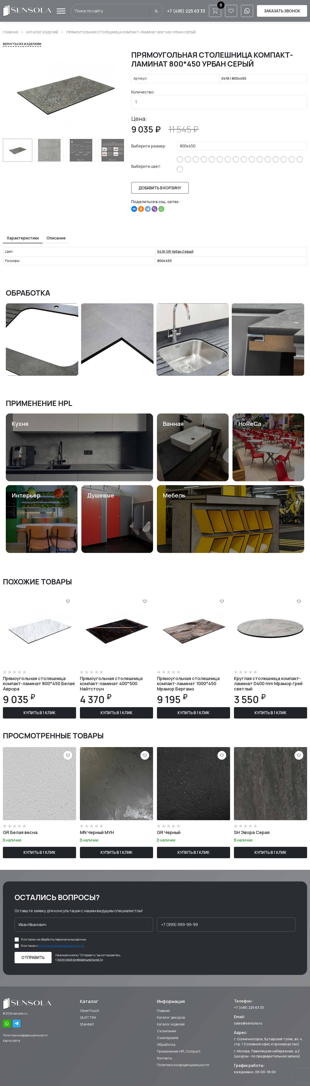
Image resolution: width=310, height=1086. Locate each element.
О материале (167, 1037)
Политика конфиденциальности (25, 1035)
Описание (56, 238)
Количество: (143, 92)
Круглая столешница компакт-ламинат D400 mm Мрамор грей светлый (268, 683)
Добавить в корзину (160, 188)
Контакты (164, 1058)
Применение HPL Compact (179, 1051)
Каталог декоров (171, 1017)
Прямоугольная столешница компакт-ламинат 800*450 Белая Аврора (39, 683)
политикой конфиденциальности (61, 946)
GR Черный (168, 832)
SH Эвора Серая (252, 832)
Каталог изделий (42, 32)
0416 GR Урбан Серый (175, 251)
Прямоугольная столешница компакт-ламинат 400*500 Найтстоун (111, 683)
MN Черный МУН (97, 832)
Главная (10, 32)
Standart (87, 1024)
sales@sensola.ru (248, 1023)
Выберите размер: (148, 146)
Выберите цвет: (146, 166)
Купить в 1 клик (39, 712)
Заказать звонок (282, 11)
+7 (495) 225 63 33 (186, 11)
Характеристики (23, 238)
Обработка (166, 1044)
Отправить (33, 957)
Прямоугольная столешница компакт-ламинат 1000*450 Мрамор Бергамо (188, 683)
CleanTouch (89, 1010)
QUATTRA (88, 1017)
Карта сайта (11, 1041)
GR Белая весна (20, 832)
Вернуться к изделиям (22, 44)
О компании (166, 1031)
